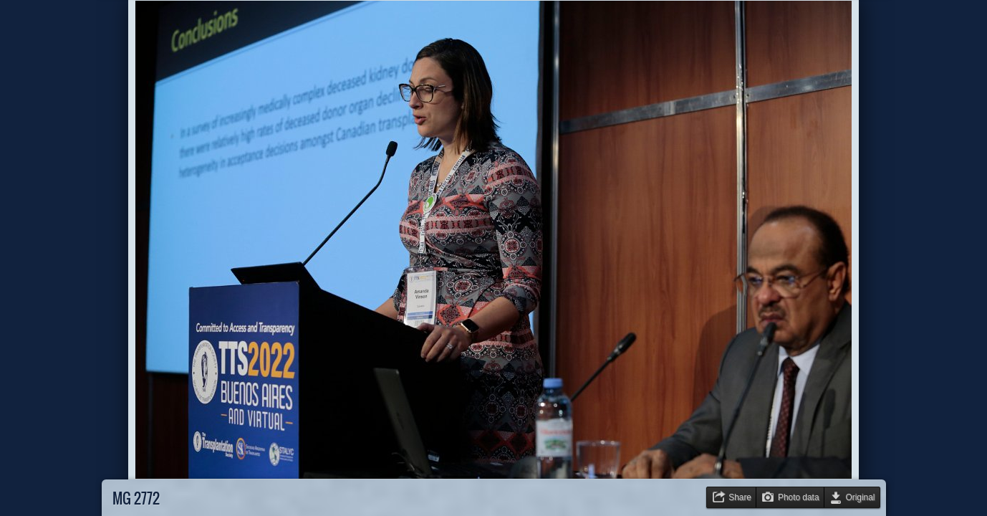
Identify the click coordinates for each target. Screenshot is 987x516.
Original (860, 497)
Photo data (798, 497)
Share (739, 497)
